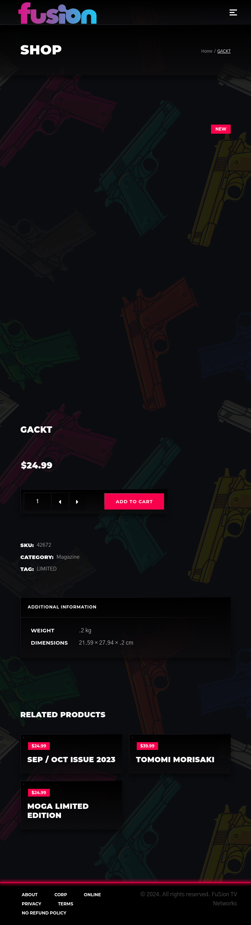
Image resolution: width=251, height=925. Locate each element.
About (30, 894)
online (92, 894)
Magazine (68, 557)
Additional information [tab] (62, 607)
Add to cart (134, 501)
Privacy (31, 903)
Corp (60, 894)
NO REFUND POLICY (44, 913)
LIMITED (47, 569)
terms (65, 903)
